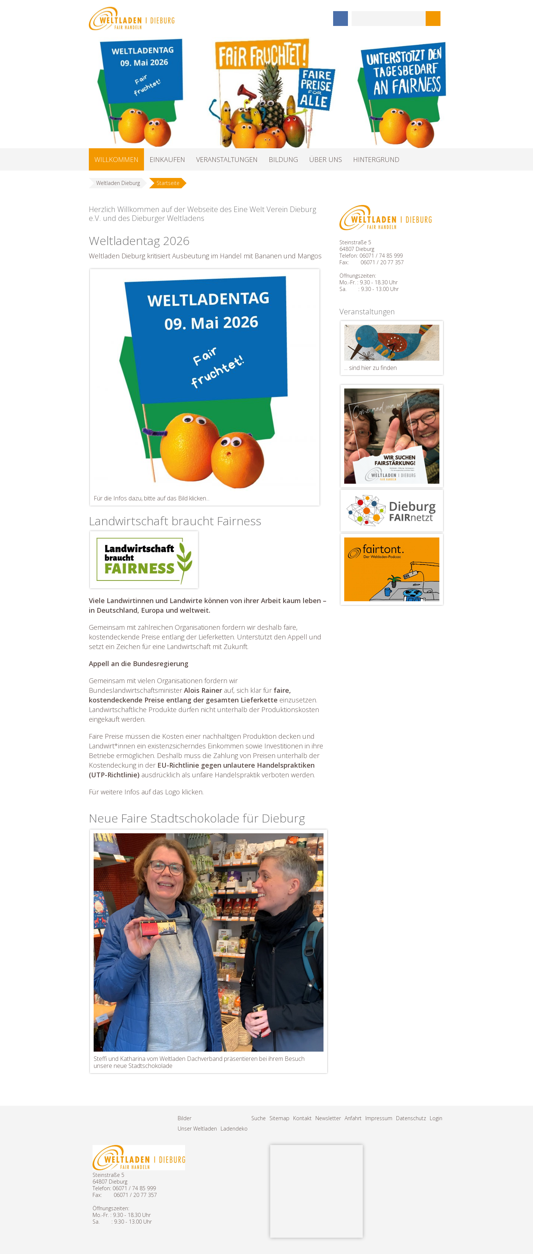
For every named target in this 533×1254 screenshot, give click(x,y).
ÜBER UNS (325, 159)
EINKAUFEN (167, 159)
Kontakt (302, 1118)
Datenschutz (411, 1118)
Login (436, 1118)
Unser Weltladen (197, 1128)
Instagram (322, 18)
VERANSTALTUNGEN (227, 159)
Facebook (340, 18)
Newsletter (328, 1118)
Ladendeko (234, 1128)
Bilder (184, 1118)
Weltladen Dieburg (118, 182)
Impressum (378, 1118)
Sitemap (279, 1118)
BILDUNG (283, 159)
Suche (258, 1118)
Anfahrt (353, 1118)
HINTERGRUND (376, 159)
